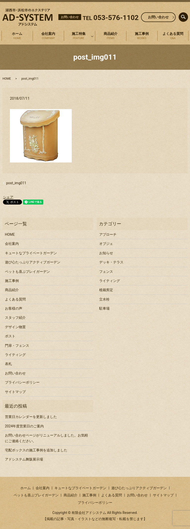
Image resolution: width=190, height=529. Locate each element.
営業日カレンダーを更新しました (31, 417)
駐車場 (104, 308)
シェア (8, 197)
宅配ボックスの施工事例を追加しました (36, 450)
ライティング (15, 355)
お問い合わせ (158, 17)
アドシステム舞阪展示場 (24, 459)
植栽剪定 (106, 290)
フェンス (106, 272)
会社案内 (48, 36)
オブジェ (106, 244)
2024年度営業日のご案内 (24, 426)
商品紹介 (110, 36)
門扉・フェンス (17, 345)
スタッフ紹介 (15, 318)
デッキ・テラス (111, 262)
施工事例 (142, 36)
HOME (6, 78)
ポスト (10, 336)
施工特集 (79, 36)
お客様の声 (13, 308)
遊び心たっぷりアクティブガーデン (32, 262)
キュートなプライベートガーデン (31, 253)
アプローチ (108, 234)
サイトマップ (15, 392)
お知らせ (106, 253)
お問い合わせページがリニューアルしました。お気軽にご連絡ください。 (46, 438)
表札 (8, 364)
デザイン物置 (15, 327)
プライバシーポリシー (22, 382)
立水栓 (104, 299)
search (187, 16)
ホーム (17, 36)
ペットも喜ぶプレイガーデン (27, 272)
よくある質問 (173, 36)
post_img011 (16, 183)
